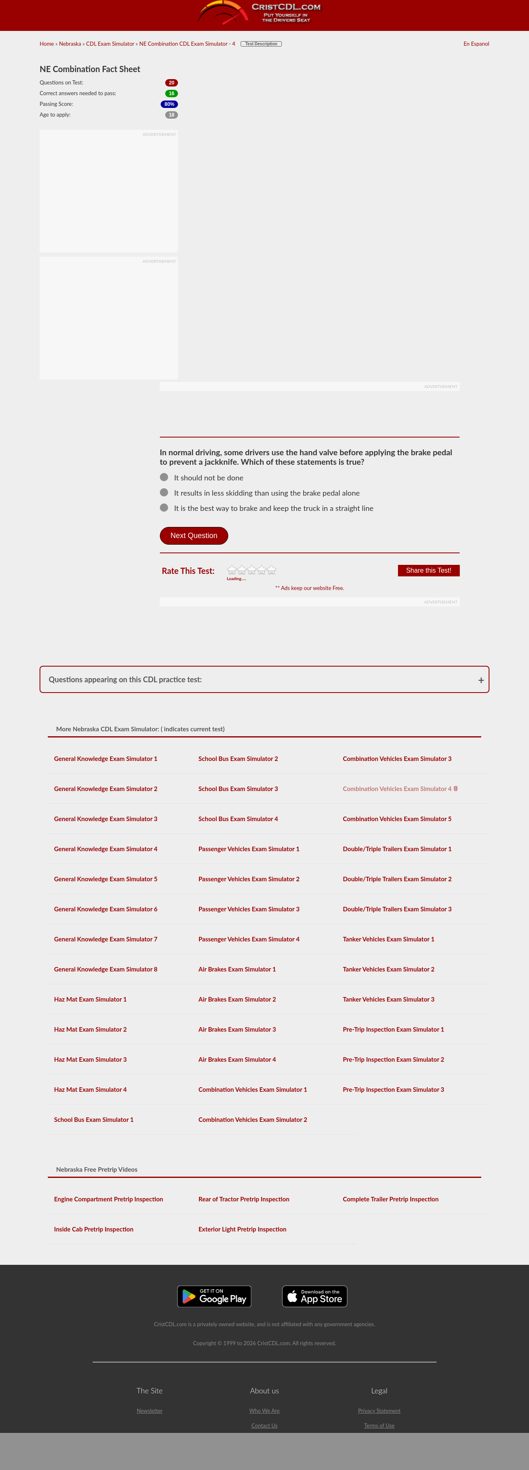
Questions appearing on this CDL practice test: (125, 679)
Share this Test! (429, 570)
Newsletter (150, 1410)
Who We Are (264, 1410)
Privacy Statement (379, 1410)
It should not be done (205, 477)
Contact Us (264, 1425)
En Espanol (476, 43)
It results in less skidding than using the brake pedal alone (263, 492)
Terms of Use (379, 1425)
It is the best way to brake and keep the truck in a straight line (270, 508)
